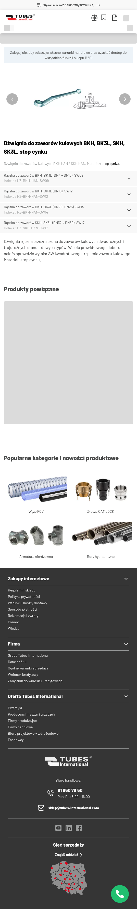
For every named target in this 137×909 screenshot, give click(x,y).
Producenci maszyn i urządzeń (31, 714)
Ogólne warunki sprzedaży (28, 668)
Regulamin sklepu (21, 590)
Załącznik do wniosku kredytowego (35, 681)
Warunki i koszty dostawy (27, 603)
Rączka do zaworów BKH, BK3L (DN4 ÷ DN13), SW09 (43, 175)
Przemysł (15, 708)
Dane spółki (17, 662)
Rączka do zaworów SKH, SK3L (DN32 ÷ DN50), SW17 (44, 222)
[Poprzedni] (12, 99)
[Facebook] (79, 829)
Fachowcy (15, 739)
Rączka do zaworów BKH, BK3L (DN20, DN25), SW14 (44, 207)
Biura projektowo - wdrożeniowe (33, 733)
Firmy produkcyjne (22, 720)
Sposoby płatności (22, 609)
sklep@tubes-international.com (73, 808)
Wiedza (13, 628)
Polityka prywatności (24, 596)
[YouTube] (58, 829)
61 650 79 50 (70, 790)
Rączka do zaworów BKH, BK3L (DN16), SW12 (38, 191)
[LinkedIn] (69, 829)
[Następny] (125, 99)
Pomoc (13, 622)
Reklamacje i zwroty (23, 615)
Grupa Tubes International (28, 655)
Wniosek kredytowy (23, 674)
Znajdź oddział (68, 854)
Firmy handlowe (20, 727)
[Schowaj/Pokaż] (129, 178)
